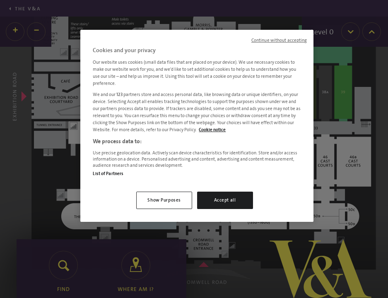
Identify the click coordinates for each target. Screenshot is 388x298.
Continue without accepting (279, 40)
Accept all (225, 200)
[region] (196, 126)
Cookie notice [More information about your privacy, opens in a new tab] (212, 130)
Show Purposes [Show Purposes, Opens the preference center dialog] (164, 200)
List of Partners (108, 174)
